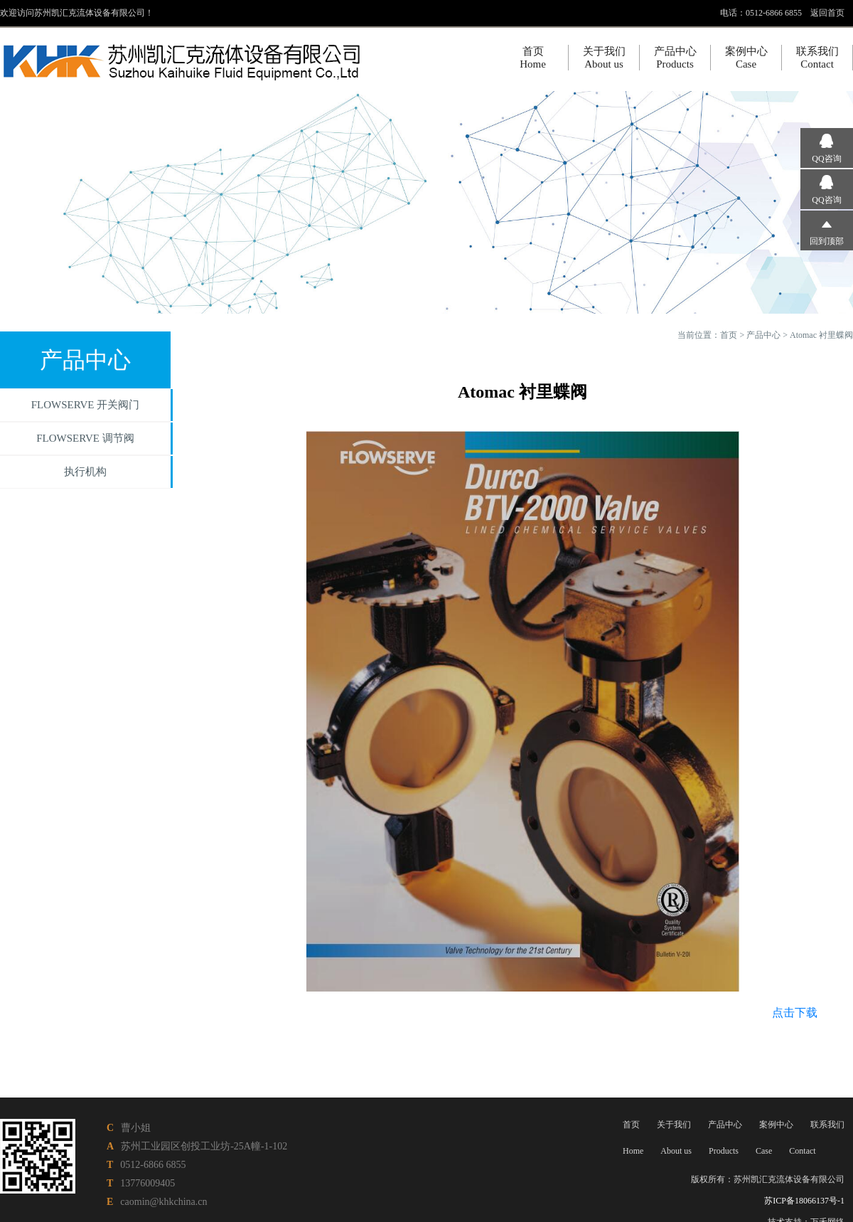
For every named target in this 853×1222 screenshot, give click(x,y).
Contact (802, 1151)
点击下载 (794, 1012)
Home (633, 1151)
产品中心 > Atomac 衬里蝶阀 (799, 335)
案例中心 (776, 1125)
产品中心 (725, 1125)
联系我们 (827, 1125)
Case (764, 1151)
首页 (728, 335)
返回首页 (827, 13)
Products (724, 1151)
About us (676, 1151)
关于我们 (674, 1125)
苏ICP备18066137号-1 (804, 1201)
